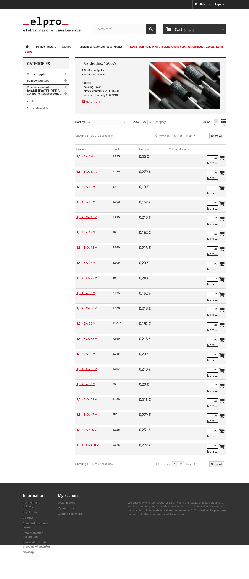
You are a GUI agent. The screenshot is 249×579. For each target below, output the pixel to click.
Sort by (80, 122)
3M (32, 118)
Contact (28, 517)
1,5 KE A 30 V (85, 293)
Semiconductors (46, 46)
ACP (33, 144)
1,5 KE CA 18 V (86, 247)
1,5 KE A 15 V (85, 202)
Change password (70, 513)
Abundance (37, 131)
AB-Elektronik (39, 124)
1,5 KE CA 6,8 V (86, 171)
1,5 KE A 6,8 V (85, 156)
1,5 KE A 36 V (85, 354)
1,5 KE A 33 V (85, 323)
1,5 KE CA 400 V (87, 445)
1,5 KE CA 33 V (86, 338)
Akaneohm (37, 157)
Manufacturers (43, 109)
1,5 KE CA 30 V (86, 308)
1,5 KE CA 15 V (86, 217)
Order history (67, 502)
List (223, 122)
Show (135, 122)
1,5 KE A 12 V (85, 187)
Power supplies (37, 74)
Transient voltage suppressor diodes (100, 46)
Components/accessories (44, 93)
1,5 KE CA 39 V (86, 399)
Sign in (219, 4)
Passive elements (38, 87)
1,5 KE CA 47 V (86, 414)
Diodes (66, 46)
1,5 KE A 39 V (85, 384)
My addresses (67, 508)
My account (68, 495)
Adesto (34, 151)
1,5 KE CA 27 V (86, 278)
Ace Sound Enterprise (44, 137)
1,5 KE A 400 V (86, 429)
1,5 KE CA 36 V (86, 369)
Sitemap (28, 552)
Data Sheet (93, 102)
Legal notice (31, 512)
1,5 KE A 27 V (85, 262)
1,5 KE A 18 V (85, 232)
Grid (216, 122)
